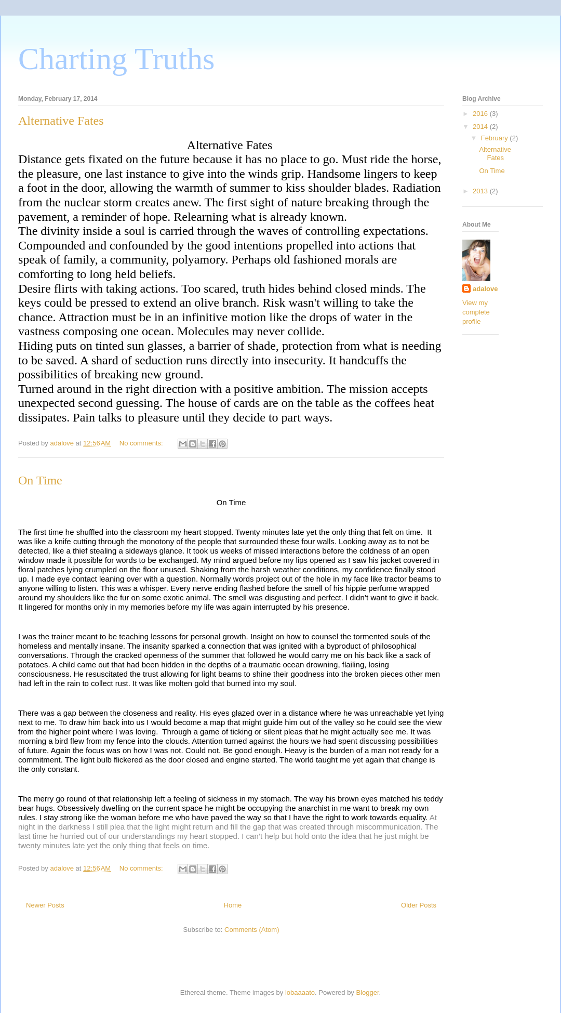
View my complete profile (476, 312)
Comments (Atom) (251, 929)
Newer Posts (45, 905)
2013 (481, 191)
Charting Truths (116, 59)
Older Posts (418, 905)
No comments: (142, 443)
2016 (481, 113)
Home (233, 905)
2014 (481, 126)
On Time (40, 480)
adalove (485, 289)
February (495, 138)
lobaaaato (300, 992)
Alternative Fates (61, 120)
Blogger (367, 992)
